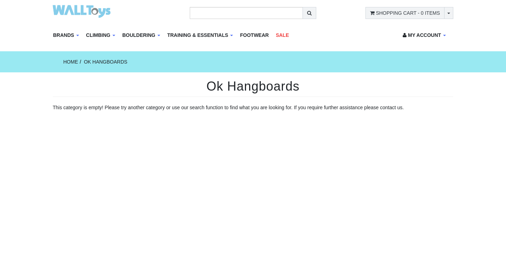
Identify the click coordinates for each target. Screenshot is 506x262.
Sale (282, 35)
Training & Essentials (200, 35)
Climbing (100, 35)
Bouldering (141, 35)
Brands (66, 35)
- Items (405, 13)
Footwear (254, 35)
